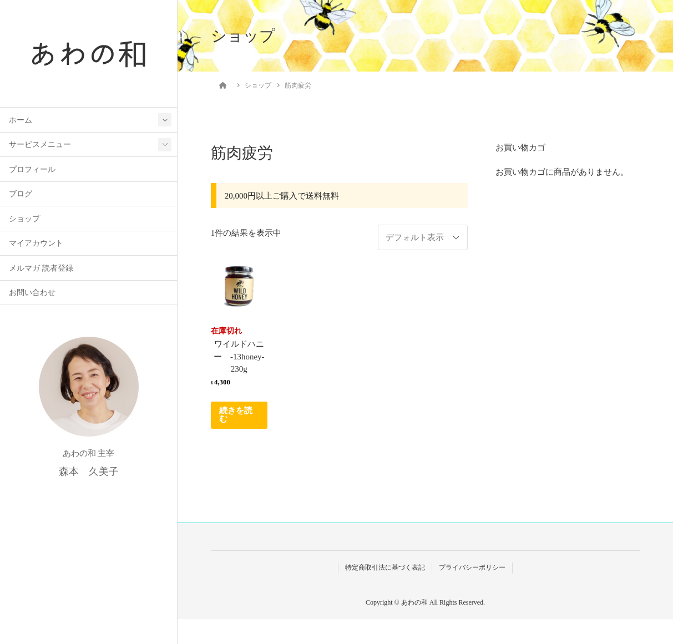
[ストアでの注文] (423, 237)
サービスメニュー (40, 144)
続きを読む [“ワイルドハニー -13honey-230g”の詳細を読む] (235, 414)
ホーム (20, 120)
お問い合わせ (32, 292)
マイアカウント (36, 243)
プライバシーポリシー (472, 567)
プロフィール (32, 169)
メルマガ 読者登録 (41, 268)
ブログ (20, 194)
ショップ (24, 219)
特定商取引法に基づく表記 (385, 567)
